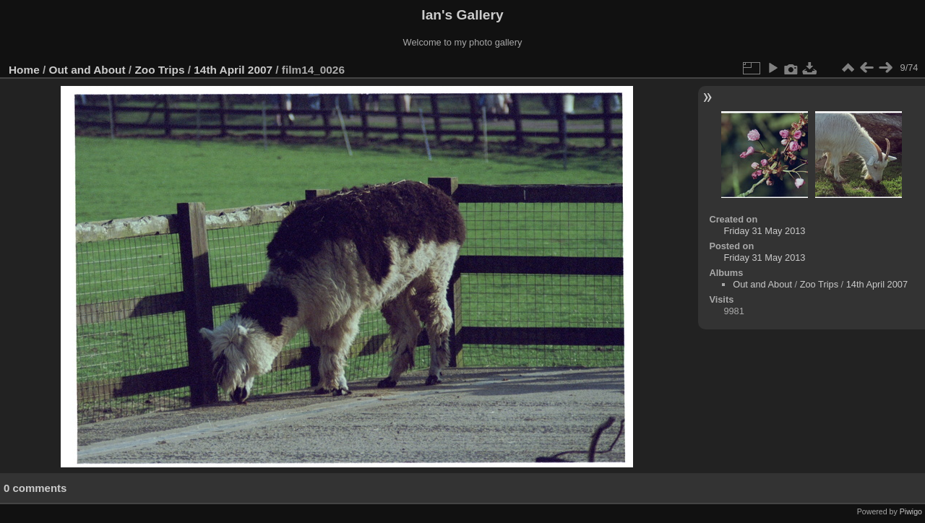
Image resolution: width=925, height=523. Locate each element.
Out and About (87, 70)
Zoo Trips (159, 70)
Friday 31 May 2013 (764, 230)
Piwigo (911, 511)
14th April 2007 (233, 70)
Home (24, 70)
